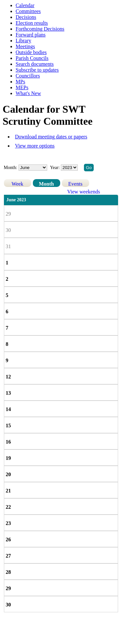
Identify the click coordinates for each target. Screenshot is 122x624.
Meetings (25, 46)
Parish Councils (32, 58)
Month (46, 184)
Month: (10, 167)
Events (75, 184)
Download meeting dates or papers (51, 136)
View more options (35, 146)
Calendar (25, 5)
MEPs (22, 87)
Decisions (26, 17)
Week (17, 184)
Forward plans (31, 34)
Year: (55, 167)
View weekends (83, 191)
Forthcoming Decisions (40, 29)
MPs (20, 81)
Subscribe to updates (37, 70)
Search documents (35, 64)
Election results (32, 23)
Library (23, 40)
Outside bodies (31, 52)
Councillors (28, 75)
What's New (28, 93)
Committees (28, 11)
